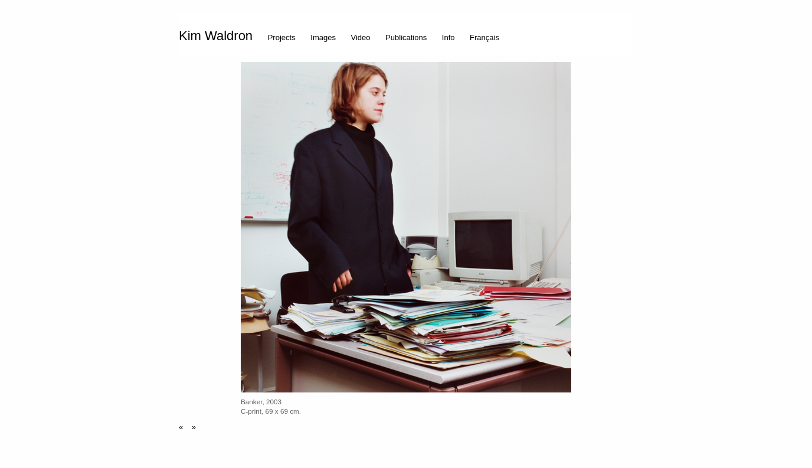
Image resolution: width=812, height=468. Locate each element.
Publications (406, 37)
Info (448, 37)
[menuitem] (218, 34)
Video (361, 37)
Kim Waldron (216, 35)
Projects (282, 37)
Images (323, 37)
